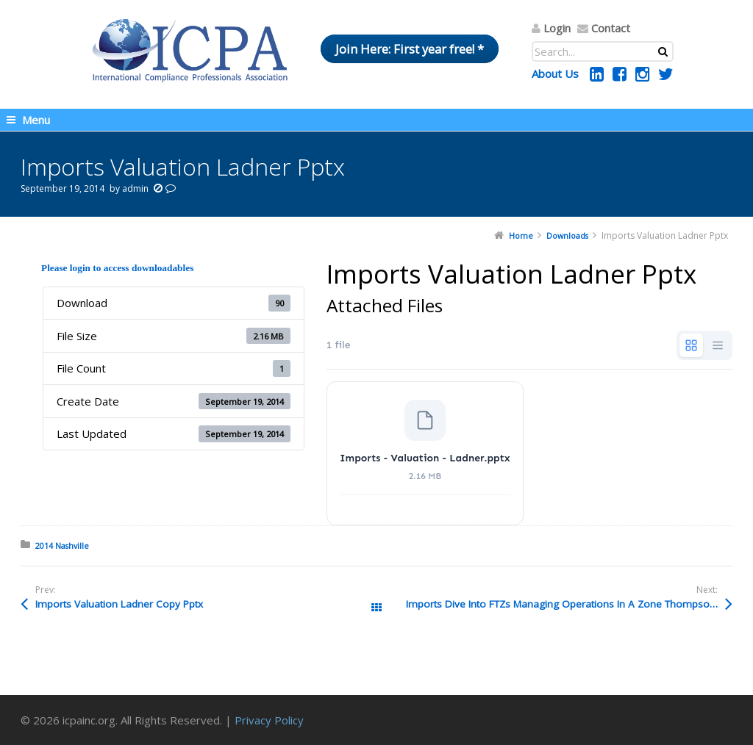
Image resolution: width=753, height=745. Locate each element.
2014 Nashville (62, 545)
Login (557, 28)
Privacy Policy (269, 720)
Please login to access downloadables (117, 267)
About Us (555, 73)
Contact (610, 28)
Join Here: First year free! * (409, 48)
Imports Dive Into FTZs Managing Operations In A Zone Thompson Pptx (569, 604)
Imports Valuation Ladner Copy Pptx (119, 604)
